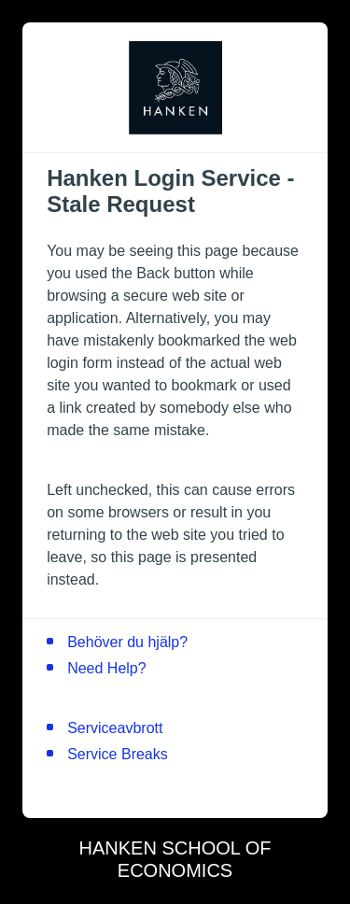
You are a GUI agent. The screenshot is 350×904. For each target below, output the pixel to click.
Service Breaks (117, 754)
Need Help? (107, 668)
